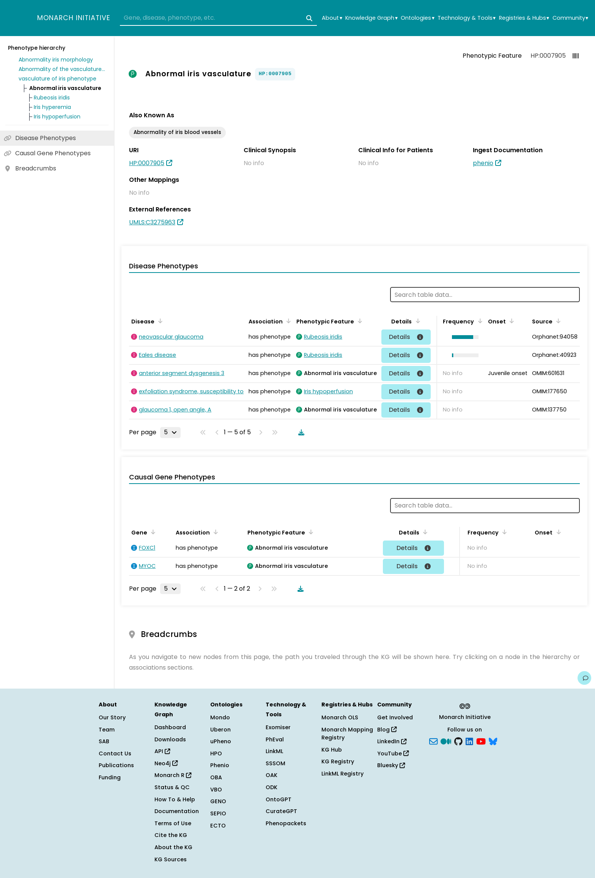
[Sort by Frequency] (478, 321)
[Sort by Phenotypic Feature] (358, 321)
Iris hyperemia (52, 107)
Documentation (176, 811)
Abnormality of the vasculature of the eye (62, 69)
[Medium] (446, 741)
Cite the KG (170, 835)
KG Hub (331, 749)
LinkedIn (391, 741)
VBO (216, 789)
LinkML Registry (342, 773)
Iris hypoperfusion (57, 116)
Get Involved (395, 717)
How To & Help (174, 799)
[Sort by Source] (557, 321)
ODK (271, 787)
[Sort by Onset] (510, 321)
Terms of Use (172, 823)
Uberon (220, 729)
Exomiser (278, 727)
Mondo (220, 717)
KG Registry (337, 761)
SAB (104, 741)
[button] (463, 337)
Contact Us (115, 753)
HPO (216, 753)
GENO (218, 801)
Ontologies (417, 18)
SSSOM (275, 763)
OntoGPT (278, 799)
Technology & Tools (467, 18)
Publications (116, 765)
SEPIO (218, 813)
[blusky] (493, 741)
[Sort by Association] (287, 321)
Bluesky (391, 765)
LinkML (274, 751)
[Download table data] (299, 432)
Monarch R (172, 775)
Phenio (219, 765)
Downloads (170, 739)
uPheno (220, 741)
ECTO (218, 825)
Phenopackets (286, 823)
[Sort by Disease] (159, 321)
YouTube (393, 753)
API (162, 751)
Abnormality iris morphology (56, 59)
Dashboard (170, 727)
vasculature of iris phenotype (57, 78)
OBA (216, 777)
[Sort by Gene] (151, 532)
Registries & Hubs (524, 18)
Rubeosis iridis (52, 97)
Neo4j (166, 763)
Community (570, 18)
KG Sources (170, 859)
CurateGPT (281, 811)
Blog (387, 729)
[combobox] (218, 18)
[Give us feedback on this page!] (584, 678)
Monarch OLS (339, 717)
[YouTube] (481, 741)
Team (107, 729)
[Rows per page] (170, 432)
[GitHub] (458, 741)
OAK (271, 775)
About (332, 18)
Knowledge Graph (371, 18)
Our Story (112, 717)
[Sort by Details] (416, 321)
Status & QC (172, 787)
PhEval (275, 739)
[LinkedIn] (469, 741)
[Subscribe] (433, 741)
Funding (110, 777)
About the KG (173, 847)
